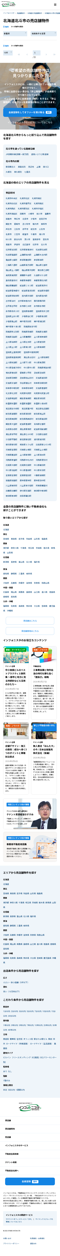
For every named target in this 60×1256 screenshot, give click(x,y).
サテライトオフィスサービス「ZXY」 (19, 1219)
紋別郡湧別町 (25, 414)
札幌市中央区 (11, 198)
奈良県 (37, 583)
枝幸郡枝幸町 (27, 388)
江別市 (17, 229)
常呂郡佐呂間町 (42, 409)
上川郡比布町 (25, 342)
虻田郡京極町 (43, 291)
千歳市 (33, 234)
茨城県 (39, 548)
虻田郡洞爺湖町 (40, 429)
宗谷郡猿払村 (25, 383)
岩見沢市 (43, 219)
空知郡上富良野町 (13, 352)
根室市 (25, 234)
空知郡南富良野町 (13, 357)
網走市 (9, 224)
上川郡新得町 (25, 455)
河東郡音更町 (11, 450)
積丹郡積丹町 (39, 301)
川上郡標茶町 (11, 486)
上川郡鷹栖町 (25, 337)
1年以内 (6, 1025)
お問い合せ (7, 1238)
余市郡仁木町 (25, 306)
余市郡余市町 (39, 306)
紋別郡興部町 (11, 419)
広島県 (6, 592)
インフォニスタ (8, 13)
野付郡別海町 (25, 491)
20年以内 (48, 1025)
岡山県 (14, 592)
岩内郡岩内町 (41, 296)
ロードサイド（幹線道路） (17, 1044)
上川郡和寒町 (43, 357)
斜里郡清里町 (25, 404)
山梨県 (10, 553)
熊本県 (29, 606)
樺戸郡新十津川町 (13, 327)
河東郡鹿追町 (11, 455)
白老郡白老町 (11, 429)
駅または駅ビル (40, 1039)
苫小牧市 (26, 224)
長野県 (14, 562)
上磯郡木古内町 (40, 255)
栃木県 (46, 548)
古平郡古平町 (11, 306)
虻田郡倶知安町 (12, 296)
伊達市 (17, 245)
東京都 (6, 548)
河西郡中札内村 (26, 460)
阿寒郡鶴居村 (41, 486)
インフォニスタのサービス (16, 1145)
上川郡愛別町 (39, 342)
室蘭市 (48, 214)
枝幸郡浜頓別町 (40, 383)
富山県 (21, 562)
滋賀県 (29, 583)
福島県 (44, 539)
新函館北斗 (10, 167)
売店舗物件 (21, 13)
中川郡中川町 (29, 368)
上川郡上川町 (11, 347)
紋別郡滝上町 (39, 414)
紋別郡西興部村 (26, 419)
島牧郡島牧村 (11, 280)
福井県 (37, 562)
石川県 (29, 562)
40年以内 (12, 1030)
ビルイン (7, 1057)
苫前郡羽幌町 (11, 378)
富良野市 (36, 239)
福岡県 (6, 606)
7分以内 (38, 1011)
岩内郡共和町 (27, 296)
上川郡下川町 (25, 362)
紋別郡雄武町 (41, 419)
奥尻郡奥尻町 (11, 275)
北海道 (6, 530)
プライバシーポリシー (11, 1243)
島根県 (29, 592)
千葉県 (23, 548)
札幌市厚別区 (23, 209)
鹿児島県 (47, 958)
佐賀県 (14, 606)
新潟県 (6, 562)
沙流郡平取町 (11, 439)
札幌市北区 (24, 198)
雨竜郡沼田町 (11, 337)
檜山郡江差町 (41, 265)
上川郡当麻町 (11, 342)
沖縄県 (10, 611)
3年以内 (14, 1025)
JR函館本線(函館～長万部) (17, 154)
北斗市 (44, 245)
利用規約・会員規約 (37, 1238)
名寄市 (9, 234)
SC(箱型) (35, 1057)
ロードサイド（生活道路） (41, 1044)
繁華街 (13, 1039)
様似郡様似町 (11, 445)
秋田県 (29, 539)
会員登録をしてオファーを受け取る (30, 112)
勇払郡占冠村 (29, 357)
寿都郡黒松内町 (40, 280)
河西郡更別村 (41, 460)
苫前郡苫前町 (39, 373)
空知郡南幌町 (27, 311)
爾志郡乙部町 (43, 270)
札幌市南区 (39, 203)
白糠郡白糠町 (11, 491)
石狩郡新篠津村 (26, 250)
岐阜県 (29, 574)
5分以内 (30, 1011)
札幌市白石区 (11, 203)
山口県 (37, 592)
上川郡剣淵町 (11, 362)
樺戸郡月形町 (25, 321)
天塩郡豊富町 (41, 388)
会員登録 (30, 1181)
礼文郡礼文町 (11, 393)
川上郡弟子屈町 (26, 486)
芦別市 (9, 229)
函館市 (23, 214)
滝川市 (42, 234)
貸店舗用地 (10, 1129)
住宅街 (19, 1039)
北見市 (25, 219)
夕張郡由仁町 (27, 316)
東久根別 (18, 172)
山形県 (37, 539)
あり (5, 1071)
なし (10, 1071)
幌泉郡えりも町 (26, 445)
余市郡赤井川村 (12, 311)
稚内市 (35, 224)
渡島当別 (22, 167)
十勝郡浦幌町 (39, 475)
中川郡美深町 (39, 362)
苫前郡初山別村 (26, 378)
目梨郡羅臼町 (25, 496)
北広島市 (26, 245)
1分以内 (6, 1011)
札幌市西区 (10, 209)
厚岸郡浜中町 (39, 480)
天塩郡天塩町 (11, 383)
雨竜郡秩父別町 (12, 332)
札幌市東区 (37, 198)
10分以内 (46, 1011)
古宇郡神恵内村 (24, 301)
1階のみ (6, 1081)
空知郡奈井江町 (42, 311)
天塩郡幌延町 (11, 398)
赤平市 (25, 229)
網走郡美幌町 (25, 398)
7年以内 (30, 1025)
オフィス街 (28, 1039)
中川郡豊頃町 (25, 470)
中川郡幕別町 (39, 465)
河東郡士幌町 (25, 450)
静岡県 (14, 574)
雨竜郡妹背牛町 (30, 327)
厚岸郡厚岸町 (25, 480)
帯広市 (17, 219)
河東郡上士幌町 (40, 450)
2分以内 (14, 1011)
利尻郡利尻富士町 (41, 393)
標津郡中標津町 (40, 491)
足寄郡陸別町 (25, 475)
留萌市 (17, 224)
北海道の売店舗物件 (35, 13)
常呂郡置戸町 (27, 409)
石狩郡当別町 (11, 250)
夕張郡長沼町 (41, 316)
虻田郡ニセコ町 (26, 286)
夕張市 (33, 219)
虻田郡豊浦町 (25, 424)
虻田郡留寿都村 (12, 291)
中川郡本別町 (39, 470)
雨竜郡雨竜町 (27, 332)
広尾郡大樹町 (11, 465)
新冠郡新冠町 (25, 439)
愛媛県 (6, 597)
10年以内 (39, 1025)
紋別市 (33, 229)
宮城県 (6, 539)
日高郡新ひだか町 (43, 445)
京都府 (21, 583)
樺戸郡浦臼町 (39, 321)
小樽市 (31, 214)
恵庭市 (9, 245)
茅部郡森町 (39, 260)
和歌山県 (45, 583)
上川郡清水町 (39, 455)
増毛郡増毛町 (11, 373)
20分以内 (12, 1016)
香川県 (44, 592)
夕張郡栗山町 (11, 321)
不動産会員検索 (12, 1154)
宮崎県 (44, 606)
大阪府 (6, 583)
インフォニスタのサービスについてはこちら (30, 122)
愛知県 (6, 574)
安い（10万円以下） (12, 992)
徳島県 (52, 592)
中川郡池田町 (11, 470)
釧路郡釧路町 (11, 480)
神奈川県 (15, 548)
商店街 (6, 1039)
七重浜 (27, 172)
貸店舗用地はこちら (30, 631)
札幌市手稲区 (38, 209)
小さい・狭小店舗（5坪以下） (16, 982)
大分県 (37, 606)
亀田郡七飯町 (11, 260)
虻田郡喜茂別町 (28, 291)
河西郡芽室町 (11, 460)
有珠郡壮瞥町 (39, 424)
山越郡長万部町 (26, 265)
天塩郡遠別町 (41, 378)
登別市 (46, 239)
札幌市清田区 (11, 214)
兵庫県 (14, 583)
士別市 (42, 229)
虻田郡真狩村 (41, 286)
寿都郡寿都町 (25, 280)
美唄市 (44, 224)
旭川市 (39, 214)
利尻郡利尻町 (25, 393)
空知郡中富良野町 (31, 352)
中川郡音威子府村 (13, 368)
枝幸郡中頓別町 (12, 388)
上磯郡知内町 (25, 255)
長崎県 (21, 606)
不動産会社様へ (12, 1171)
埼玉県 (31, 548)
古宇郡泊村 (10, 301)
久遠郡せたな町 (40, 275)
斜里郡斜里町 (11, 404)
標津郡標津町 (11, 496)
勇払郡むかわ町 (26, 434)
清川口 (46, 167)
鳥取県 (21, 592)
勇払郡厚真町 (25, 429)
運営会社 (33, 1243)
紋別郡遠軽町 (11, 414)
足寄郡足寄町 (11, 475)
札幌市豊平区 (25, 203)
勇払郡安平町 (11, 434)
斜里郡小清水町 (40, 404)
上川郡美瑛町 (39, 347)
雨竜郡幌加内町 (44, 368)
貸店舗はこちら (30, 621)
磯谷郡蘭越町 (11, 286)
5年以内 (22, 1025)
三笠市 (17, 234)
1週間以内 (20, 1090)
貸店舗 (8, 1120)
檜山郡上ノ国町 (12, 270)
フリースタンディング (21, 1057)
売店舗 (8, 1137)
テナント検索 (11, 1162)
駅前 (50, 1039)
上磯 (38, 167)
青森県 (14, 539)
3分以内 (22, 1011)
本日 (5, 1090)
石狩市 (35, 245)
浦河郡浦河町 (39, 439)
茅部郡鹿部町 (25, 260)
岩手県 (21, 539)
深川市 (27, 239)
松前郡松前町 (41, 250)
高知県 (14, 597)
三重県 (21, 574)
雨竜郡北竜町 (41, 332)
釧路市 (9, 219)
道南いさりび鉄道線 (39, 154)
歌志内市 (18, 239)
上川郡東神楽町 (40, 337)
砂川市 (9, 239)
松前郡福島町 (11, 255)
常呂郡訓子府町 (12, 409)
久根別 (9, 172)
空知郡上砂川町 (12, 316)
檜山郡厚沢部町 (28, 270)
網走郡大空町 (11, 424)
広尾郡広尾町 (25, 465)
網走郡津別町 (39, 398)
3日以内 (11, 1090)
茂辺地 (31, 167)
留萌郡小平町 (25, 373)
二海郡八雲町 (11, 265)
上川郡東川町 (25, 347)
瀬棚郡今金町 (25, 275)
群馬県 (48, 903)
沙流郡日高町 (41, 434)
